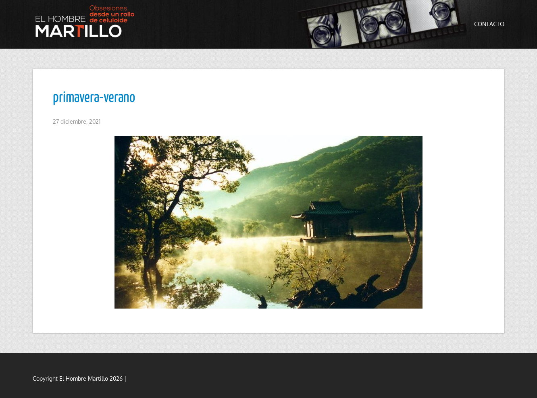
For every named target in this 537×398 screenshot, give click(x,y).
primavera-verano (94, 98)
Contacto (489, 24)
